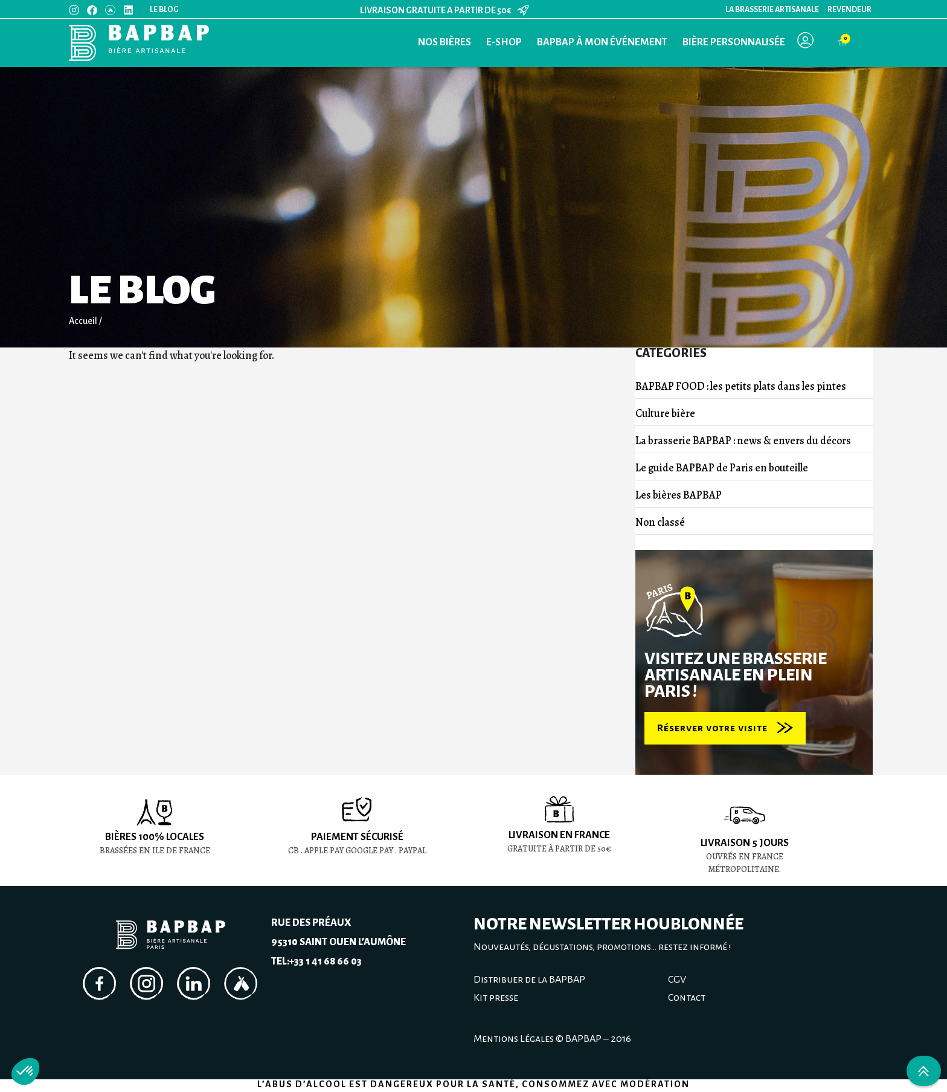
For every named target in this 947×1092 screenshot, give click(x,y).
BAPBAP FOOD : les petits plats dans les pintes (740, 386)
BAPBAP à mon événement (602, 42)
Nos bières (444, 42)
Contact (686, 997)
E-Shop (504, 42)
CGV (677, 979)
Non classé (660, 522)
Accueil (83, 321)
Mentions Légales (514, 1038)
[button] (25, 1071)
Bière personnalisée (733, 42)
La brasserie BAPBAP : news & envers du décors (743, 440)
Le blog (164, 9)
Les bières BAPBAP (678, 495)
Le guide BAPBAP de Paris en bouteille (721, 467)
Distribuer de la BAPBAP (529, 979)
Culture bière (665, 413)
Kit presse (496, 997)
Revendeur (849, 9)
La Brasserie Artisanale (772, 9)
